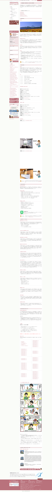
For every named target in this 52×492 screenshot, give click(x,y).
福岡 (33, 475)
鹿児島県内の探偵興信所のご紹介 (13, 89)
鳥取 (17, 475)
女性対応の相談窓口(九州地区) (32, 486)
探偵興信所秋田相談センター (35, 342)
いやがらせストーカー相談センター (24, 345)
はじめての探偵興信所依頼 (13, 73)
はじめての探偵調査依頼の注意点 (13, 95)
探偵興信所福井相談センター (35, 360)
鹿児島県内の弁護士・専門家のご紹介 (14, 78)
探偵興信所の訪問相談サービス (38, 485)
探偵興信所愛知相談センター (24, 359)
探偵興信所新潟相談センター (35, 357)
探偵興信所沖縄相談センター (35, 378)
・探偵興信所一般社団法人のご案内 (14, 8)
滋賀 (10, 475)
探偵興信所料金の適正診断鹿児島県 (13, 77)
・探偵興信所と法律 (12, 16)
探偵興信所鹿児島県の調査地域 (13, 91)
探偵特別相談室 (11, 70)
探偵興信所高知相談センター (24, 376)
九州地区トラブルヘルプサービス (13, 71)
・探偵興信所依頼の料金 (13, 9)
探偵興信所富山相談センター (35, 358)
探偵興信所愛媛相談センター (24, 374)
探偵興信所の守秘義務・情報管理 (13, 81)
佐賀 (10, 476)
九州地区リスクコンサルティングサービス (14, 85)
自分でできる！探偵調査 (12, 80)
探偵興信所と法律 (12, 69)
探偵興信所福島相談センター (35, 346)
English (35, 0)
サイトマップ (33, 0)
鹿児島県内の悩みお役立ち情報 (13, 72)
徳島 (28, 475)
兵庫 (11, 475)
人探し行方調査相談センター (24, 343)
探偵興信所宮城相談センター (35, 344)
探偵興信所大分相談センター (35, 372)
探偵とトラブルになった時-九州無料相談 (14, 87)
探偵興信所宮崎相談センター (35, 376)
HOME (11, 6)
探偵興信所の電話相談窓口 (13, 93)
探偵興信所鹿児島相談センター (36, 377)
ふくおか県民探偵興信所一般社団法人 (28, 120)
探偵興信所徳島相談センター (24, 373)
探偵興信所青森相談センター (35, 341)
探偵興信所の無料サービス (13, 92)
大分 (11, 476)
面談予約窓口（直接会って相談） (32, 482)
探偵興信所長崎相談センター (35, 374)
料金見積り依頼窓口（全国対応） (13, 75)
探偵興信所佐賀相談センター (35, 373)
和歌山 (13, 475)
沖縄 (16, 476)
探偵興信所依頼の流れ (12, 68)
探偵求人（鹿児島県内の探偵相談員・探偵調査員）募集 (14, 82)
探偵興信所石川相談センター (35, 359)
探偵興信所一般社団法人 (23, 476)
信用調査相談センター (23, 344)
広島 (20, 475)
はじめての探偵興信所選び (13, 90)
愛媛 (27, 475)
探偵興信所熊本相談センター (35, 375)
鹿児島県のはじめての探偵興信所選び (32, 62)
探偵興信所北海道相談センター (36, 340)
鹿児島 (15, 476)
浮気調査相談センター (23, 342)
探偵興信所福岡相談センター (35, 371)
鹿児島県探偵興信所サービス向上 (13, 79)
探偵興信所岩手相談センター (35, 343)
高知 (29, 475)
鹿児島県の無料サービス (12, 96)
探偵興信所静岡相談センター (24, 358)
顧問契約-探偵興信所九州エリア (13, 76)
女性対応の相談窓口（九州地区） (13, 94)
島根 (18, 475)
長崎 (34, 475)
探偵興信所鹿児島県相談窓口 (13, 88)
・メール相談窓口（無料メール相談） (14, 12)
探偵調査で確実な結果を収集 (13, 74)
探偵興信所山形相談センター (35, 345)
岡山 (19, 475)
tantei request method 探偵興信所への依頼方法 (14, 67)
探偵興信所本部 (22, 341)
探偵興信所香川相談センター (24, 375)
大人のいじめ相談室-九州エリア (31, 485)
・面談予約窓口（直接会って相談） (14, 13)
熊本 (12, 476)
